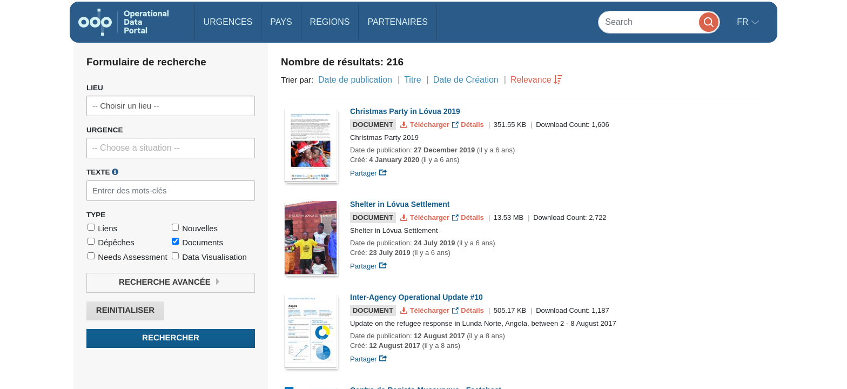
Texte (102, 171)
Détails (469, 124)
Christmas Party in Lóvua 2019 (405, 111)
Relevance (531, 79)
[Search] (659, 22)
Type (95, 215)
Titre (412, 79)
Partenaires (397, 21)
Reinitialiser (125, 310)
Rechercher (170, 338)
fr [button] (744, 21)
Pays (281, 21)
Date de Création (466, 79)
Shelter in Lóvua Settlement (399, 204)
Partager (368, 173)
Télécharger (425, 124)
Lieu (94, 88)
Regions (330, 21)
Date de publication (355, 79)
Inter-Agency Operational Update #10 (416, 297)
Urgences (228, 21)
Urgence (104, 130)
